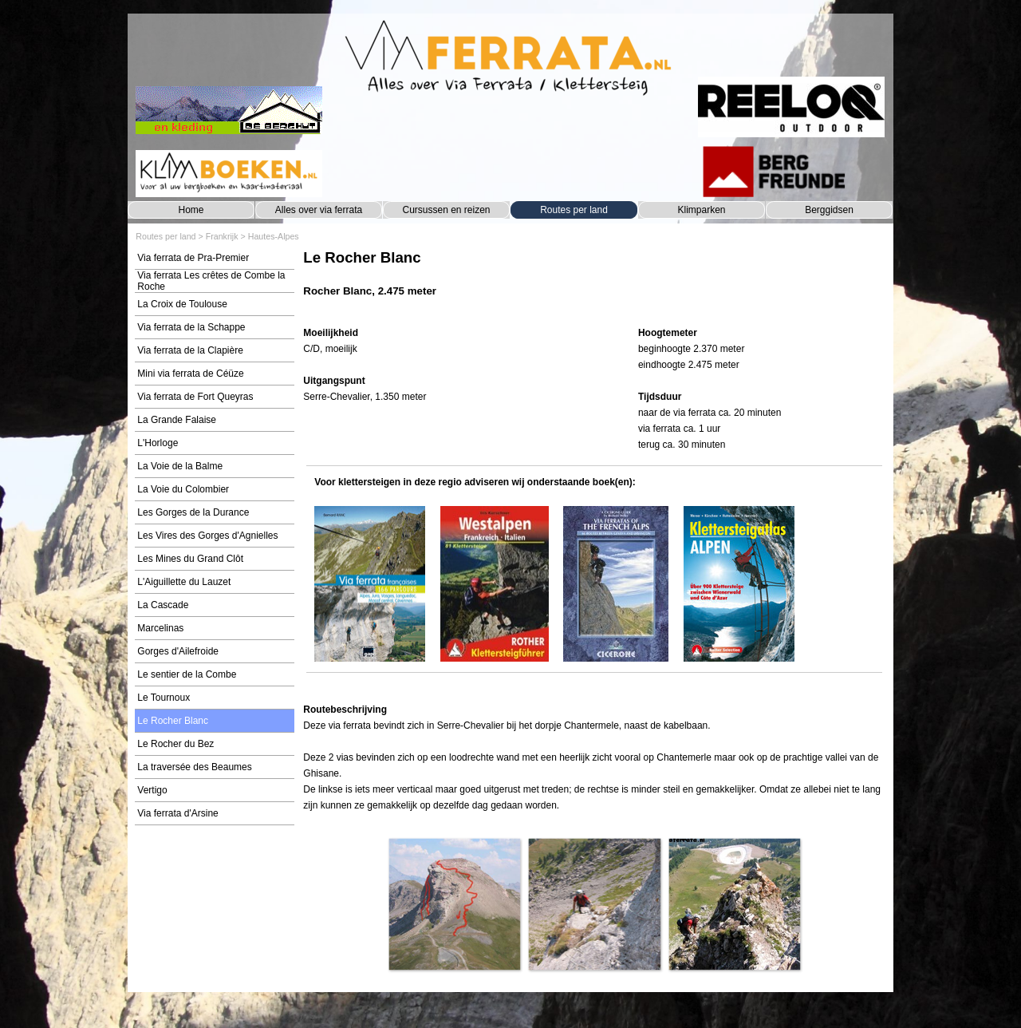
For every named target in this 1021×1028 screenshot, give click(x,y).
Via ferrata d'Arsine (177, 813)
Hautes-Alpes (273, 236)
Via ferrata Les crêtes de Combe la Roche (211, 281)
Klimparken (701, 209)
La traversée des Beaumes (194, 767)
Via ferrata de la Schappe (191, 327)
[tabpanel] (594, 281)
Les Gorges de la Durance (193, 512)
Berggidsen (829, 209)
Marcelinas (160, 628)
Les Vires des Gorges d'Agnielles (207, 535)
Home (190, 209)
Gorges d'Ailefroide (178, 651)
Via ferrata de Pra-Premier (193, 257)
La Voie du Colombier (183, 489)
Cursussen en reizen (446, 209)
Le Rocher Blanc (172, 720)
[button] (454, 904)
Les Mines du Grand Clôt (190, 558)
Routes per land (574, 209)
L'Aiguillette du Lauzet (184, 581)
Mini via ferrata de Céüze (190, 373)
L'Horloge (157, 443)
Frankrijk (222, 236)
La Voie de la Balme (180, 466)
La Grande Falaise (176, 419)
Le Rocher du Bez (175, 743)
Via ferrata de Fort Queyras (195, 396)
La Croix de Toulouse (182, 304)
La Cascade (162, 605)
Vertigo (152, 790)
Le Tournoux (163, 697)
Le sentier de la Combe (186, 674)
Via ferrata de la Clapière (190, 350)
